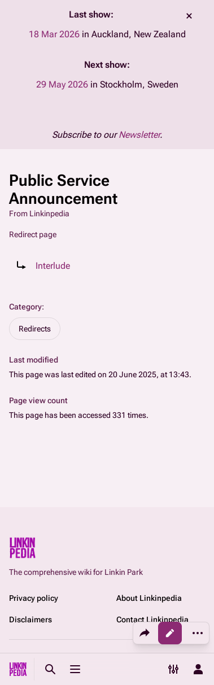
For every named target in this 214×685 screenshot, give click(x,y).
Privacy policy (33, 598)
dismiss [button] (189, 16)
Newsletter (139, 134)
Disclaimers (30, 619)
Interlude (53, 265)
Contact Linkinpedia (152, 619)
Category (25, 306)
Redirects (35, 328)
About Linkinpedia (149, 598)
